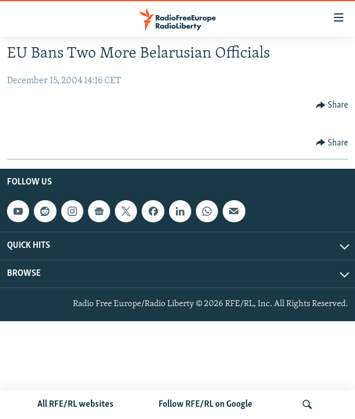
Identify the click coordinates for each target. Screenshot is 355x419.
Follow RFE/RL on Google (205, 404)
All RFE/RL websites (75, 404)
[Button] (332, 105)
